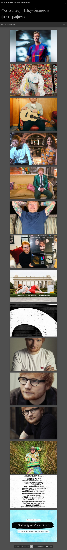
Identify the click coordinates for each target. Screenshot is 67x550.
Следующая (40, 546)
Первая (17, 546)
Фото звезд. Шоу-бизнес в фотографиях (15, 2)
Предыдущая (25, 546)
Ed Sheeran (11, 25)
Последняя (49, 546)
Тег (5, 25)
